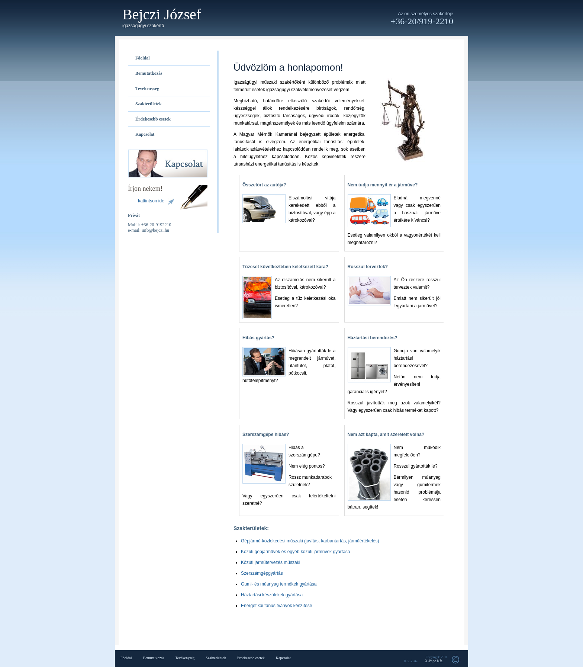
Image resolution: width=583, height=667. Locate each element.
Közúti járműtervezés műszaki (270, 562)
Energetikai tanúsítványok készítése (276, 605)
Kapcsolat (144, 134)
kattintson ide (151, 200)
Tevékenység (147, 88)
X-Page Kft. (434, 661)
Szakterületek (148, 103)
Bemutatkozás (148, 73)
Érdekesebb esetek (153, 119)
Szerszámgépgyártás (262, 573)
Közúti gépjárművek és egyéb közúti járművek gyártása (295, 551)
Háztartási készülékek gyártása (272, 594)
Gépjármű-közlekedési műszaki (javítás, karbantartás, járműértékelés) (310, 540)
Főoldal (142, 58)
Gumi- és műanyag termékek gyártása (278, 584)
